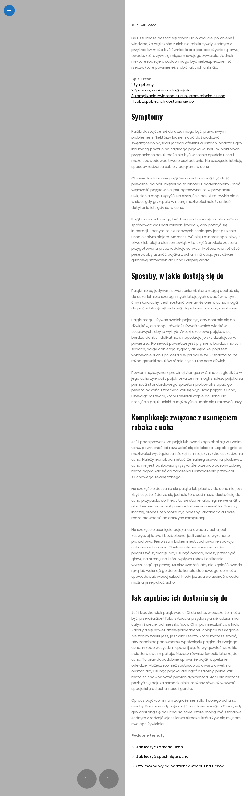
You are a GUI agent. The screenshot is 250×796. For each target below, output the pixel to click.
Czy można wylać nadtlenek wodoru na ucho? (180, 766)
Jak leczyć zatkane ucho (159, 747)
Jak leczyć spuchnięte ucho (162, 756)
